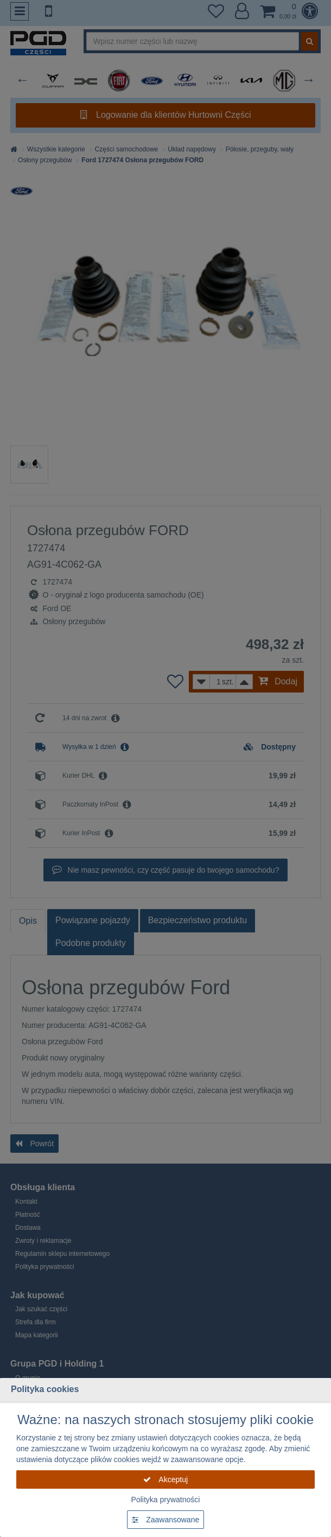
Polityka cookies (45, 1389)
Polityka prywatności (165, 1499)
